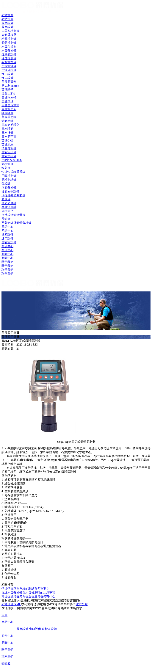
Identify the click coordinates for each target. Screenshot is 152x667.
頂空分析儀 (8, 148)
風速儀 (5, 218)
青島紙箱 (63, 608)
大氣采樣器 (8, 34)
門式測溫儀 (8, 66)
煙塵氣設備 (8, 54)
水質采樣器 (8, 46)
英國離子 (7, 89)
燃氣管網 (7, 121)
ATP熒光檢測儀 (11, 160)
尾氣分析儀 (8, 187)
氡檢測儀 (7, 164)
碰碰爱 (5, 663)
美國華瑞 (7, 101)
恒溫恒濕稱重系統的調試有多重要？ (25, 588)
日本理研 (7, 128)
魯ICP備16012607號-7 (61, 604)
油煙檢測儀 (8, 58)
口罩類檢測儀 (10, 30)
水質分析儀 (8, 50)
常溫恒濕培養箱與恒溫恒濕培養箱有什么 (28, 596)
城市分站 (82, 604)
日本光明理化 (10, 124)
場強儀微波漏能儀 (13, 195)
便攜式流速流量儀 (13, 214)
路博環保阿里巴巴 (29, 608)
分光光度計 (8, 203)
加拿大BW (8, 93)
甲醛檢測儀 (8, 175)
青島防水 (76, 608)
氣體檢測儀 (8, 42)
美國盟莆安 (8, 81)
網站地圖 (7, 604)
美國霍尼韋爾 (10, 105)
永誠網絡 (40, 604)
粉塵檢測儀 (8, 38)
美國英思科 (8, 117)
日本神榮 (7, 132)
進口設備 (7, 238)
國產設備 (7, 234)
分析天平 (7, 211)
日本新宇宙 (8, 136)
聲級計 (5, 183)
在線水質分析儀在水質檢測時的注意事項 (28, 592)
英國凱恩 (7, 144)
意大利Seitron (10, 85)
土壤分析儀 (8, 70)
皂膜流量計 (8, 207)
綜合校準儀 (8, 62)
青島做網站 (49, 608)
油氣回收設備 (10, 191)
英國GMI (7, 140)
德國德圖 (7, 113)
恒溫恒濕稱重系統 (13, 171)
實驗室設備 (8, 242)
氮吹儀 (5, 199)
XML (17, 604)
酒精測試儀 (8, 179)
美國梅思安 (8, 109)
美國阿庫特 (8, 97)
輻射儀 (5, 168)
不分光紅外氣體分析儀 (16, 222)
